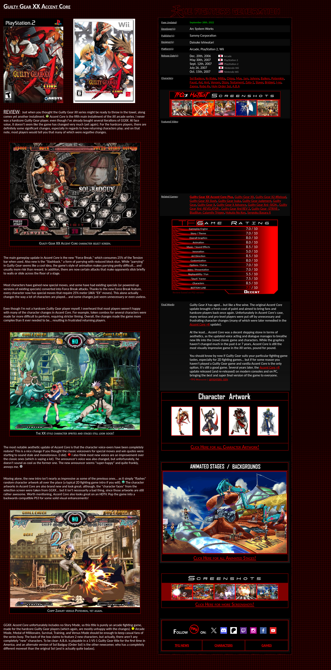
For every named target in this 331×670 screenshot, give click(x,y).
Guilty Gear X (206, 205)
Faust (193, 82)
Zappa (194, 86)
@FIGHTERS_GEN (218, 379)
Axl (200, 82)
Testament (237, 82)
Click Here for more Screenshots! (224, 604)
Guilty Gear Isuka (229, 201)
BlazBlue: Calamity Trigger (207, 212)
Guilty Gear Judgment (256, 201)
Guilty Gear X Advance (231, 205)
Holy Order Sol (221, 86)
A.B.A (236, 86)
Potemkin (277, 78)
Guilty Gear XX (244, 197)
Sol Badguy (197, 78)
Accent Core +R (200, 324)
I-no (278, 82)
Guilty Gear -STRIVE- (264, 209)
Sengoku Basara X (259, 212)
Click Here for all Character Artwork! (225, 447)
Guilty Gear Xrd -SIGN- (262, 205)
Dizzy (225, 82)
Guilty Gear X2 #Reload (270, 197)
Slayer (259, 82)
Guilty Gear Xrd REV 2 (235, 209)
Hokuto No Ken (236, 212)
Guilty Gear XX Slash (203, 201)
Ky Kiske (211, 78)
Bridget (270, 82)
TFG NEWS (182, 645)
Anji (206, 82)
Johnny (254, 78)
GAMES (267, 645)
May (239, 78)
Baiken (265, 78)
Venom (215, 82)
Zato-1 (250, 82)
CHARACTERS (224, 645)
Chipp (230, 78)
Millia (221, 78)
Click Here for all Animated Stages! (225, 558)
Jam (246, 78)
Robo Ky (204, 86)
